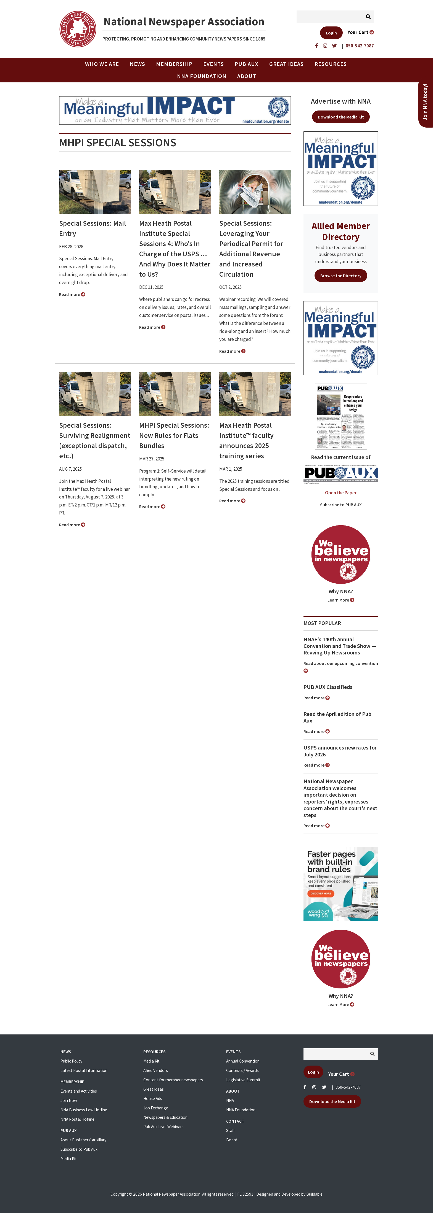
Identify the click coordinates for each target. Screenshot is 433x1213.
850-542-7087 (348, 1087)
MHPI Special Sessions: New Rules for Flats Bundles (174, 435)
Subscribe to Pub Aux (78, 1149)
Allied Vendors (155, 1070)
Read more (72, 294)
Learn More (341, 600)
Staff (230, 1130)
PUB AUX (246, 64)
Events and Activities (78, 1091)
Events (213, 64)
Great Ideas (286, 64)
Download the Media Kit (341, 117)
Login (331, 33)
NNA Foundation (201, 76)
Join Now (68, 1100)
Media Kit (68, 1158)
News (137, 64)
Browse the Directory (340, 275)
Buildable (314, 1194)
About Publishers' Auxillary (83, 1139)
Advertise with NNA (341, 101)
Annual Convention (243, 1061)
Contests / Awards (242, 1070)
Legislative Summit (243, 1079)
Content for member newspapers (173, 1079)
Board (231, 1139)
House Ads (152, 1098)
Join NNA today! (425, 101)
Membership (174, 64)
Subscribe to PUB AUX (341, 504)
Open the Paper (341, 493)
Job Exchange (155, 1107)
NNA (230, 1100)
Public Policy (71, 1061)
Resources (331, 64)
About (246, 76)
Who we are (102, 64)
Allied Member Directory (341, 231)
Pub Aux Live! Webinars (163, 1126)
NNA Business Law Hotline (83, 1109)
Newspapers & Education (165, 1117)
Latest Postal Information (83, 1070)
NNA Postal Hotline (77, 1119)
